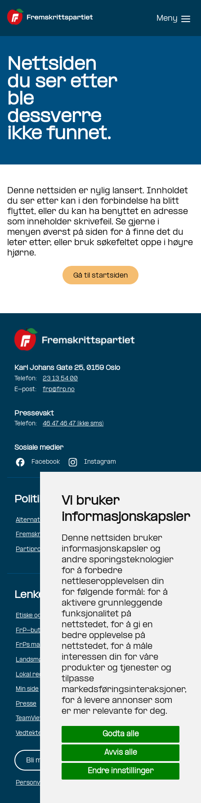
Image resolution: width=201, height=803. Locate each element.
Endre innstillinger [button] (120, 771)
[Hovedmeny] (173, 18)
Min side (27, 689)
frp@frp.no (59, 389)
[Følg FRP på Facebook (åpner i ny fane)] (37, 463)
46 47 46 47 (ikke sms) (73, 424)
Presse (26, 704)
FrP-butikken (35, 631)
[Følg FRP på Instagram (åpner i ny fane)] (91, 463)
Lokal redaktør (37, 675)
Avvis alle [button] (120, 753)
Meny (167, 18)
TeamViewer (33, 718)
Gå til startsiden (100, 275)
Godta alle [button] (121, 734)
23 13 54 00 (60, 379)
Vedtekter (30, 733)
